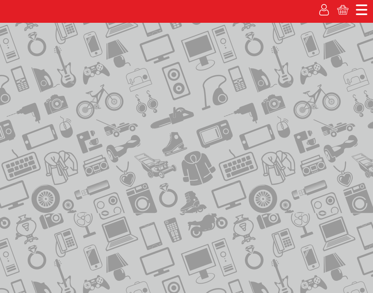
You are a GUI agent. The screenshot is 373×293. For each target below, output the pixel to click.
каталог (59, 89)
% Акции (141, 53)
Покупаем (22, 53)
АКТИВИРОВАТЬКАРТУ (328, 157)
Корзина (347, 64)
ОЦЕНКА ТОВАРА (328, 120)
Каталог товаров (32, 72)
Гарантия (182, 53)
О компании (256, 6)
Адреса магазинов (304, 6)
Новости (353, 6)
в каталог (154, 133)
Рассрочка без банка (83, 53)
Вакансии (224, 53)
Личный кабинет (281, 64)
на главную (26, 88)
